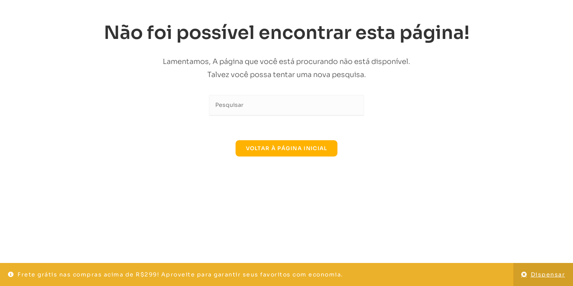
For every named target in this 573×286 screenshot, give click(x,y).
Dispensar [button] (548, 274)
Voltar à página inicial (286, 148)
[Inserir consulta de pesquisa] (286, 105)
